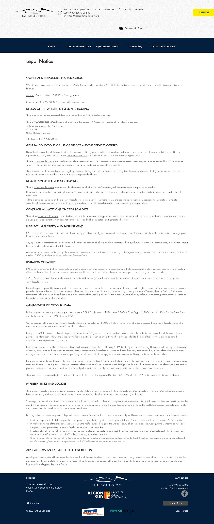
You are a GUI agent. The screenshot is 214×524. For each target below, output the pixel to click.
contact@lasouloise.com (72, 102)
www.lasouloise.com (45, 84)
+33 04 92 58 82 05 (177, 484)
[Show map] (38, 503)
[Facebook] (184, 493)
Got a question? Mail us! (136, 28)
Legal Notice (182, 510)
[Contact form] (175, 503)
